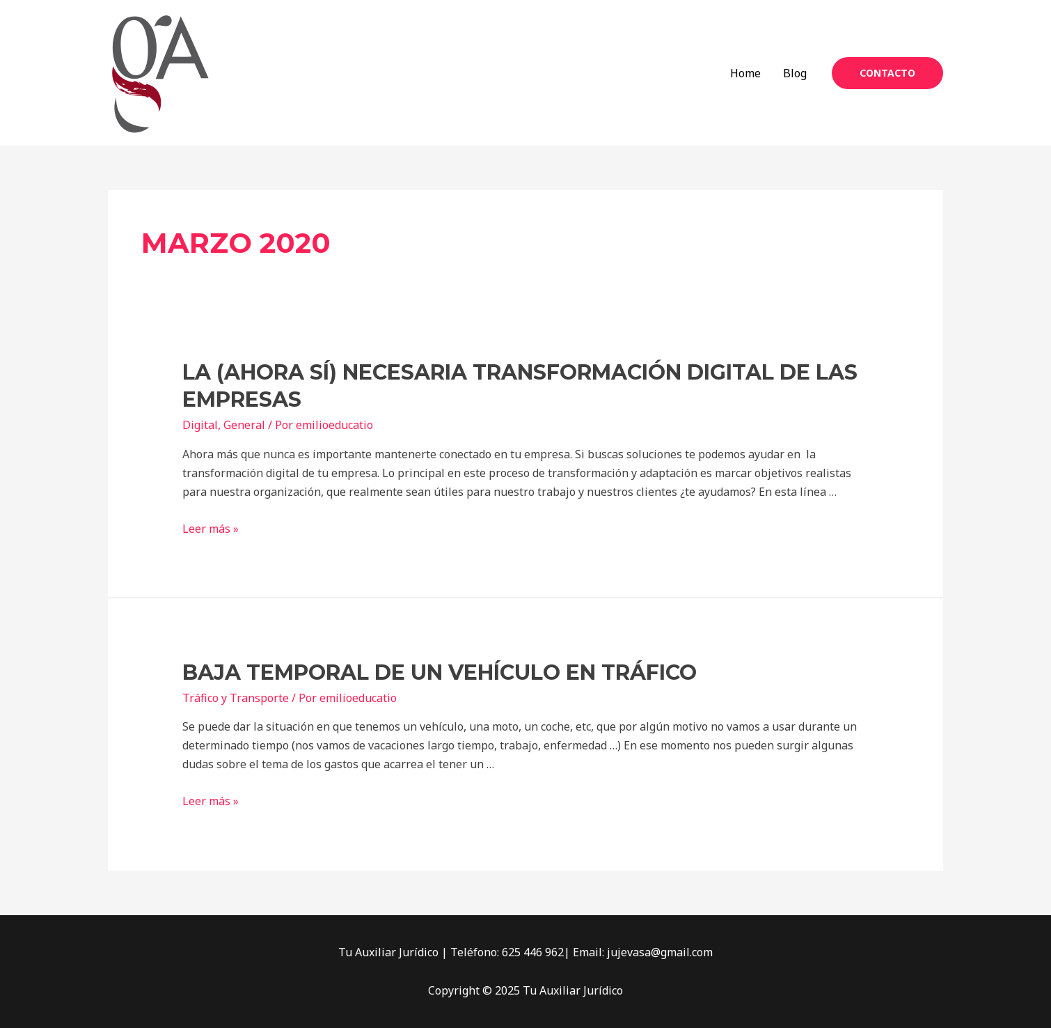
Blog (795, 73)
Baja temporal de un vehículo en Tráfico (439, 672)
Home (745, 73)
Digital (200, 425)
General (244, 425)
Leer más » (210, 528)
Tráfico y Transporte (235, 698)
